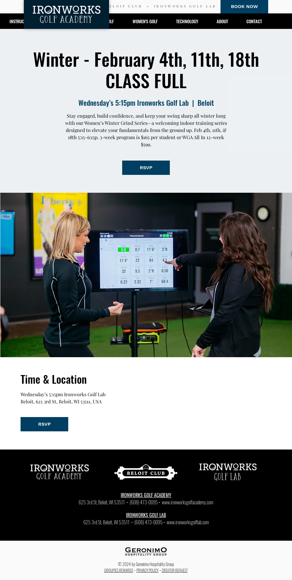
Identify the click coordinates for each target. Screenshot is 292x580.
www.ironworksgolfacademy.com (187, 502)
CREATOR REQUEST (175, 570)
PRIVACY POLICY (147, 570)
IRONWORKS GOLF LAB (185, 6)
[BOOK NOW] (244, 6)
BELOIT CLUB (124, 6)
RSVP (146, 167)
